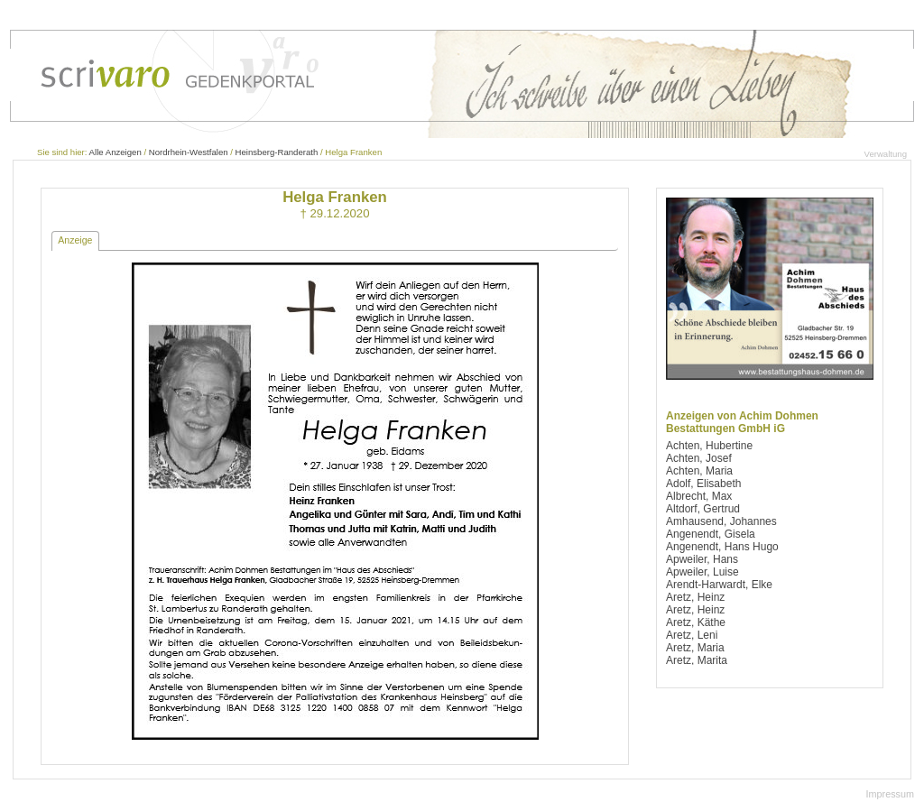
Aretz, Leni (691, 635)
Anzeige (75, 240)
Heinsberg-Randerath (277, 152)
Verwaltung (885, 154)
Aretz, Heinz (695, 597)
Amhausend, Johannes (721, 521)
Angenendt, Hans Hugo (722, 546)
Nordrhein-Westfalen (188, 152)
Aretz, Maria (695, 647)
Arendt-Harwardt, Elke (719, 584)
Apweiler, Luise (702, 572)
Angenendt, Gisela (710, 534)
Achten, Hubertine (709, 445)
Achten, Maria (699, 471)
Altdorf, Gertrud (703, 508)
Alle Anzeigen (115, 152)
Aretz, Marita (696, 660)
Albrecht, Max (699, 496)
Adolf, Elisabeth (703, 483)
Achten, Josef (699, 458)
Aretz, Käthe (695, 622)
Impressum (890, 793)
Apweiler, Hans (702, 559)
